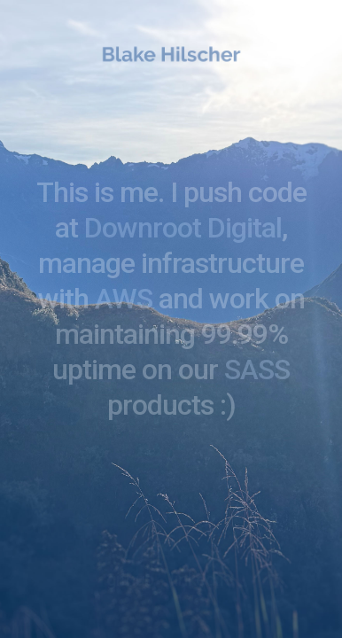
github (130, 579)
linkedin (199, 579)
